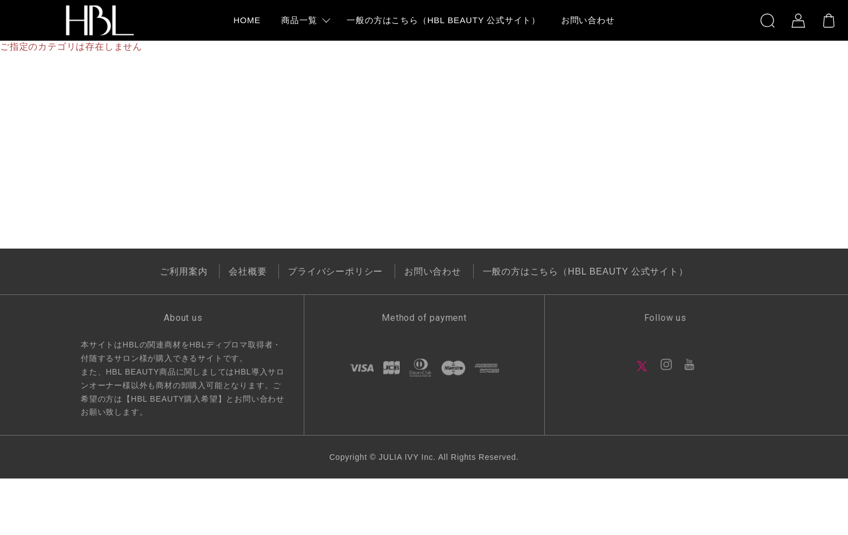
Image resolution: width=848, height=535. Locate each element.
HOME (246, 20)
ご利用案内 (183, 271)
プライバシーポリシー (335, 271)
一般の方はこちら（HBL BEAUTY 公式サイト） (585, 271)
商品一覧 (299, 20)
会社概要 (247, 271)
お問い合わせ (432, 271)
